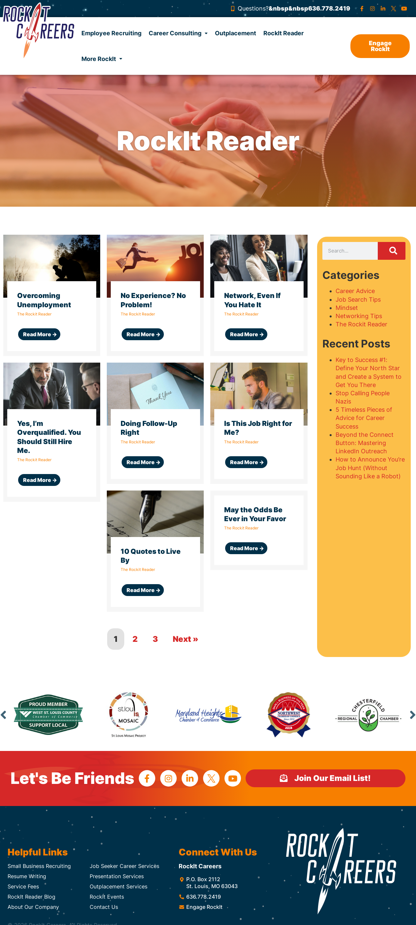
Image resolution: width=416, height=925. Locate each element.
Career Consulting (178, 33)
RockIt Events (107, 896)
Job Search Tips (358, 299)
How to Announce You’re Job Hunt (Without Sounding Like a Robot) (370, 467)
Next (412, 714)
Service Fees (23, 886)
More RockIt (101, 58)
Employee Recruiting (111, 33)
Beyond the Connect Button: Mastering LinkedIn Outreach (365, 443)
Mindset (347, 307)
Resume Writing (27, 876)
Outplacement (235, 33)
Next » (185, 639)
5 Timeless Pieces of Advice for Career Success (364, 418)
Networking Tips (359, 316)
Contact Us (104, 907)
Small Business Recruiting (39, 866)
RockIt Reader (283, 33)
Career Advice (355, 290)
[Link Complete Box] (51, 295)
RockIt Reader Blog (31, 896)
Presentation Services (117, 876)
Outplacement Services (118, 886)
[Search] (392, 251)
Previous (3, 714)
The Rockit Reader (361, 324)
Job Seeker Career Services (124, 866)
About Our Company (33, 907)
